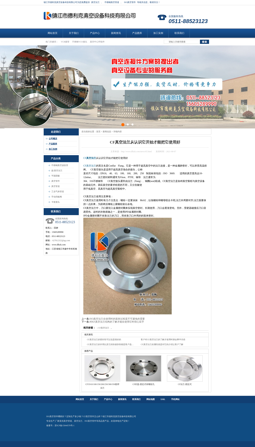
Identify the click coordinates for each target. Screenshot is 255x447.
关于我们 (74, 33)
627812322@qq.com (61, 240)
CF (84, 158)
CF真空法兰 (89, 165)
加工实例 (158, 33)
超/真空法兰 (56, 170)
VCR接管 (65, 42)
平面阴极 (55, 176)
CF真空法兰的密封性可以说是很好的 (104, 339)
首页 (98, 131)
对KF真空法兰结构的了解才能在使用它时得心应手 (117, 321)
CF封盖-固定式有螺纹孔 (144, 384)
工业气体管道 (57, 191)
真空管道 (55, 186)
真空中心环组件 (97, 42)
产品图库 (137, 33)
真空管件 (55, 181)
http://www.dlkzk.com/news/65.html (136, 151)
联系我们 (179, 33)
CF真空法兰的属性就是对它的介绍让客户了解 (162, 344)
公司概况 (53, 138)
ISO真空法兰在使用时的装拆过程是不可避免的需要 (117, 319)
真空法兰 (95, 2)
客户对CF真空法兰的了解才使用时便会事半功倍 (163, 339)
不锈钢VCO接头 (80, 42)
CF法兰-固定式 (185, 384)
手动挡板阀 (56, 197)
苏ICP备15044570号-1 (64, 425)
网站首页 (52, 33)
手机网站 (175, 399)
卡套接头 (55, 202)
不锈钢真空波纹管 (59, 165)
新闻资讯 (116, 33)
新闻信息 (107, 131)
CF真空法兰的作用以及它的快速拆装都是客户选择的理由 (113, 344)
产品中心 (95, 33)
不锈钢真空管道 (111, 2)
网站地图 (150, 399)
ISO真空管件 (130, 2)
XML (163, 399)
